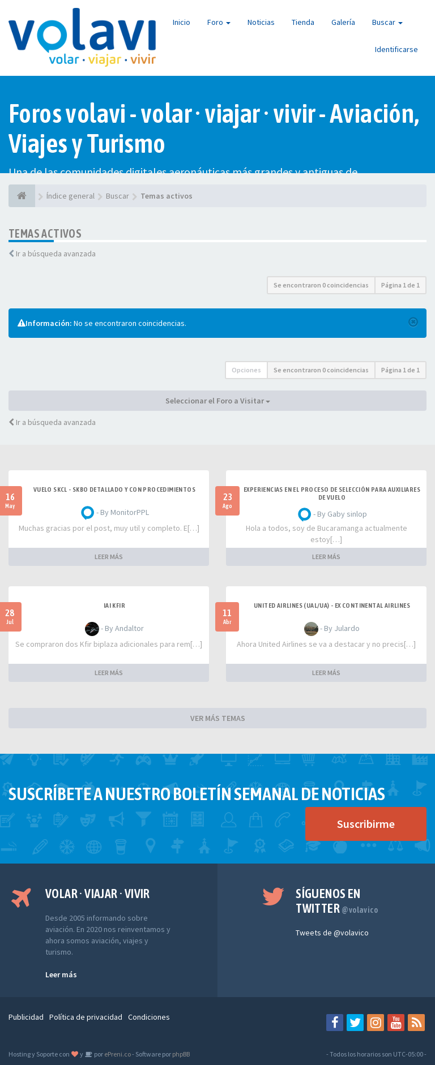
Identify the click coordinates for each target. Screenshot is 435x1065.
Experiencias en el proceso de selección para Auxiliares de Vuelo (332, 493)
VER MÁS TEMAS (217, 718)
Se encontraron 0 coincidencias (321, 285)
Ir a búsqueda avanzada (56, 253)
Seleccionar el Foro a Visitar (217, 401)
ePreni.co (117, 1054)
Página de (400, 285)
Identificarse (396, 49)
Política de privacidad (85, 1017)
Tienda (303, 22)
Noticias (261, 22)
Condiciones (149, 1017)
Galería (343, 22)
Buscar (387, 22)
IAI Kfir (114, 605)
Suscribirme (366, 824)
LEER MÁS (109, 556)
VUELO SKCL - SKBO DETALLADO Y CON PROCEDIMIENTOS (114, 489)
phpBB (181, 1054)
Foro (219, 22)
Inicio (181, 22)
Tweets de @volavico (332, 932)
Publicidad (26, 1017)
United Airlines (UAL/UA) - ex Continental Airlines (332, 605)
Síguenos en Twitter (337, 901)
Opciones (246, 370)
